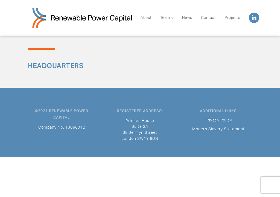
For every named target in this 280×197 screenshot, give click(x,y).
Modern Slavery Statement (218, 129)
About (146, 18)
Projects (232, 18)
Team (167, 18)
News (187, 18)
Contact (208, 18)
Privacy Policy (218, 120)
